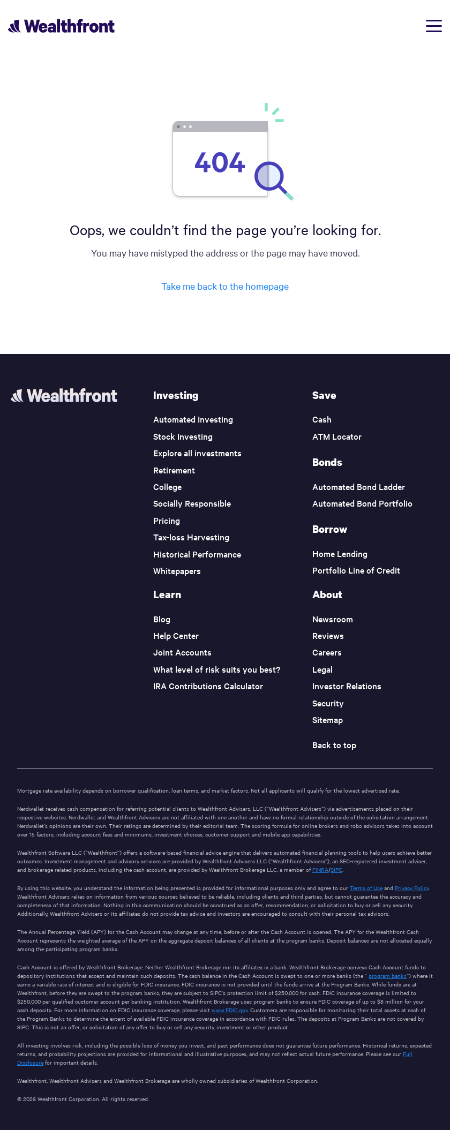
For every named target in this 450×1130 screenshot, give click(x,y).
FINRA (320, 869)
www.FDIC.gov (230, 1010)
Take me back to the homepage (225, 286)
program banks (388, 975)
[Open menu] (434, 26)
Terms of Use (366, 888)
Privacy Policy (412, 888)
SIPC (336, 869)
